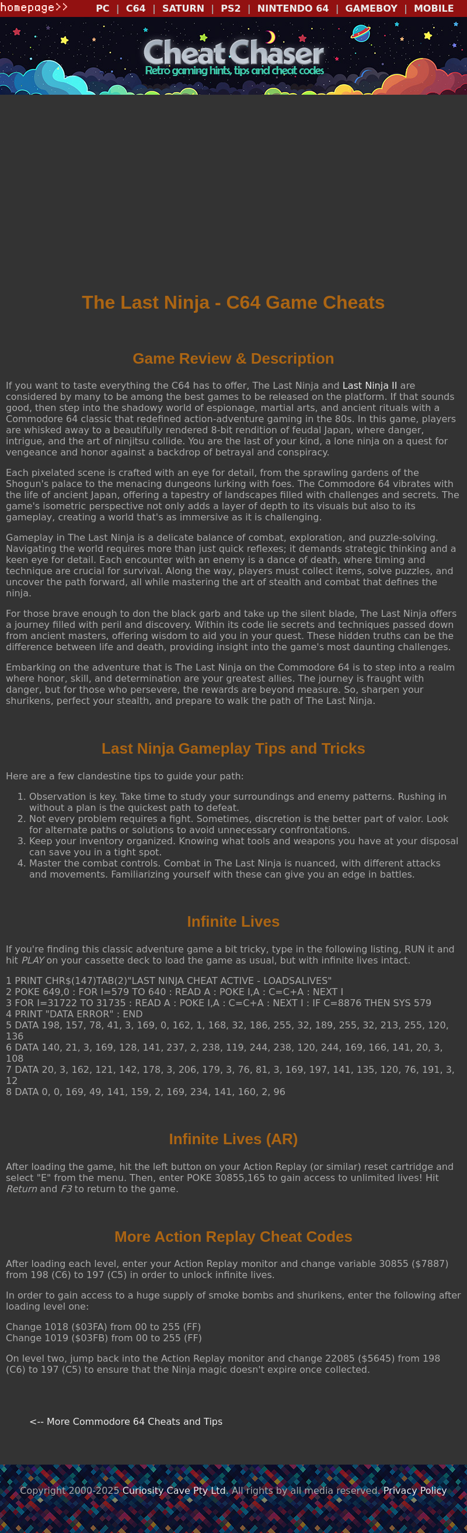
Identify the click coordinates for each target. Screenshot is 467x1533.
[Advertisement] (233, 197)
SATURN (183, 8)
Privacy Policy (415, 1490)
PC (102, 8)
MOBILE (434, 8)
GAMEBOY (372, 8)
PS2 (231, 8)
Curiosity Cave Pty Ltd (174, 1490)
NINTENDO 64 (293, 8)
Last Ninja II (370, 385)
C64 (136, 8)
